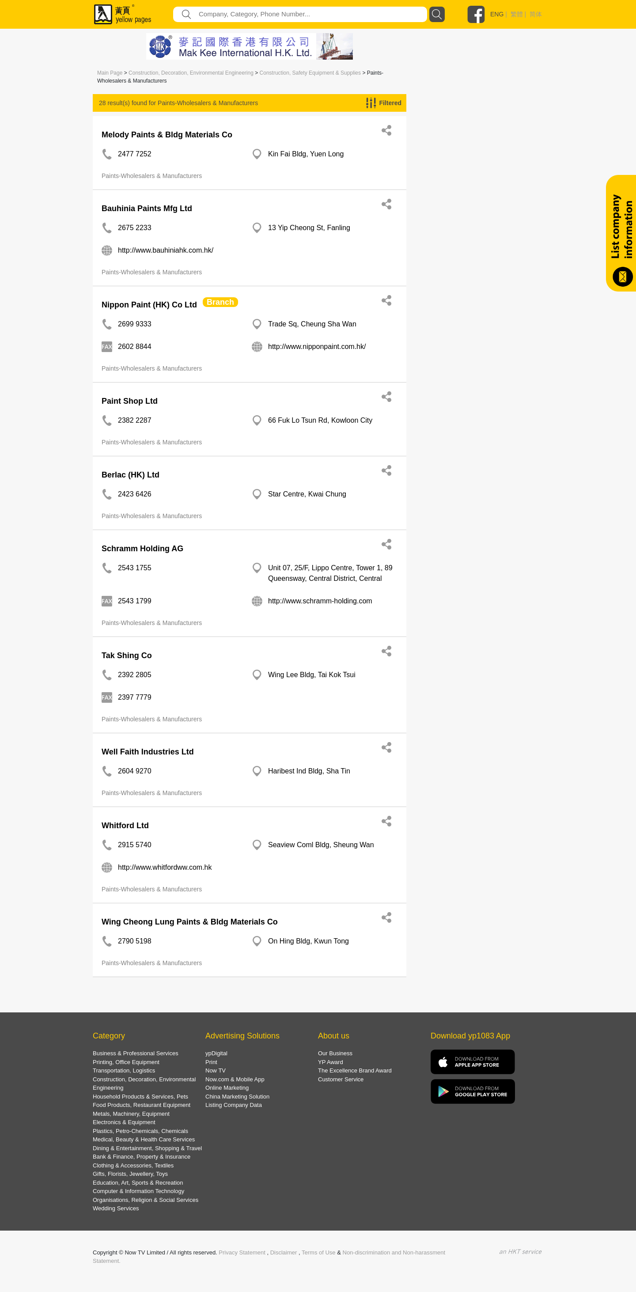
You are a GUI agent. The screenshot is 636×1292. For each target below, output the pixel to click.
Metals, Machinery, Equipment (131, 1113)
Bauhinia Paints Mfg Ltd (147, 208)
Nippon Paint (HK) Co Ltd (149, 304)
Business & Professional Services (135, 1053)
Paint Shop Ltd (130, 401)
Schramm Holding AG (142, 548)
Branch (220, 302)
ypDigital (216, 1053)
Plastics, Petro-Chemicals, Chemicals (140, 1131)
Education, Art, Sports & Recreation (138, 1182)
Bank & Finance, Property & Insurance (141, 1156)
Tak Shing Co (127, 655)
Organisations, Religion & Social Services (145, 1200)
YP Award (330, 1062)
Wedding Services (116, 1208)
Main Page (109, 73)
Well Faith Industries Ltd (148, 751)
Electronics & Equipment (124, 1122)
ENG (497, 14)
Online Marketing (227, 1087)
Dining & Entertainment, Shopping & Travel (147, 1148)
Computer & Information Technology (138, 1191)
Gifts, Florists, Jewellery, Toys (130, 1174)
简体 (536, 14)
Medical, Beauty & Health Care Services (144, 1139)
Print (211, 1062)
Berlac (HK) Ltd (130, 474)
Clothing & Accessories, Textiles (133, 1165)
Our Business (335, 1053)
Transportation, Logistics (124, 1070)
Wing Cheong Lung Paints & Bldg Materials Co (190, 921)
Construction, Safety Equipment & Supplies (310, 73)
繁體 (517, 14)
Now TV (215, 1070)
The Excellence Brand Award (355, 1070)
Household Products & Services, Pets (140, 1096)
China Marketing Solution (237, 1096)
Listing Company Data (233, 1105)
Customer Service (340, 1079)
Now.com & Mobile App (235, 1079)
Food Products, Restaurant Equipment (141, 1105)
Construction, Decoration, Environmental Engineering (191, 73)
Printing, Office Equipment (126, 1062)
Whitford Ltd (125, 825)
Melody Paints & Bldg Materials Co (167, 134)
